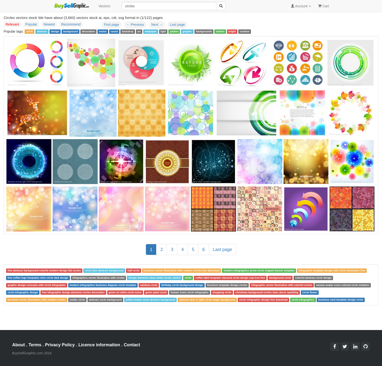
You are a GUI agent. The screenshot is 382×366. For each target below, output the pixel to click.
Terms (35, 344)
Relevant (12, 24)
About (18, 344)
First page (111, 25)
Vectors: (104, 6)
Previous (135, 25)
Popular (31, 24)
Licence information (99, 344)
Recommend (70, 24)
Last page (177, 25)
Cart (323, 5)
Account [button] (301, 6)
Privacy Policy (60, 344)
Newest (49, 24)
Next (157, 25)
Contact (132, 344)
